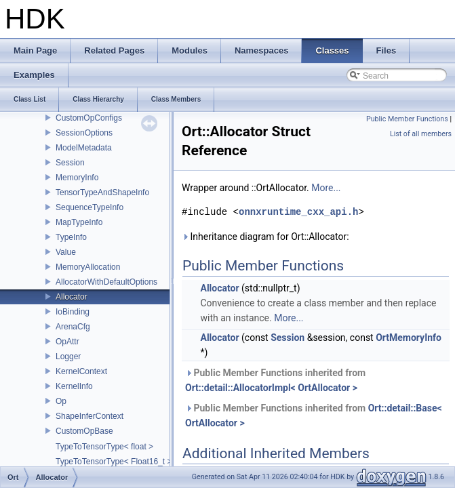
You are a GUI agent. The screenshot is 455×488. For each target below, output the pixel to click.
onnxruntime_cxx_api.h (298, 211)
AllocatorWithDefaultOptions (106, 282)
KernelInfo (74, 386)
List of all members (421, 133)
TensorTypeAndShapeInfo (102, 192)
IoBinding (73, 312)
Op (61, 401)
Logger (68, 356)
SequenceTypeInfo (89, 207)
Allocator (71, 297)
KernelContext (81, 371)
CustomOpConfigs (89, 118)
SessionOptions (84, 133)
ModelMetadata (84, 147)
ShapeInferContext (89, 416)
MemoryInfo (77, 177)
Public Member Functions (407, 119)
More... (325, 187)
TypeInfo (71, 237)
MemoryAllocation (88, 267)
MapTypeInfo (79, 222)
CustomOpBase (84, 431)
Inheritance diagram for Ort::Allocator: (265, 236)
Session (70, 162)
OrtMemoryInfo (408, 337)
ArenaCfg (73, 326)
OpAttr (67, 341)
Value (66, 252)
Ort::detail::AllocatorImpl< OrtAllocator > (271, 387)
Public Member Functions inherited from (275, 380)
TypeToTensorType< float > (104, 446)
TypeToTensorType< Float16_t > (114, 461)
